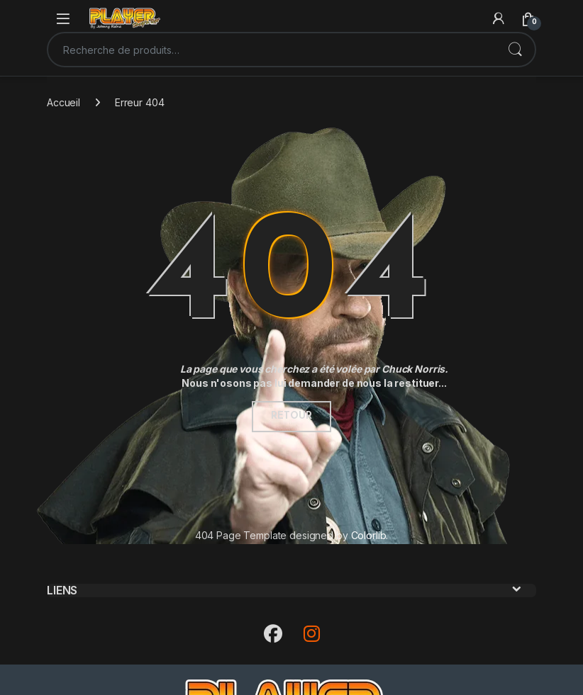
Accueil (63, 102)
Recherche (515, 49)
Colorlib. (370, 535)
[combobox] (271, 49)
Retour (291, 416)
